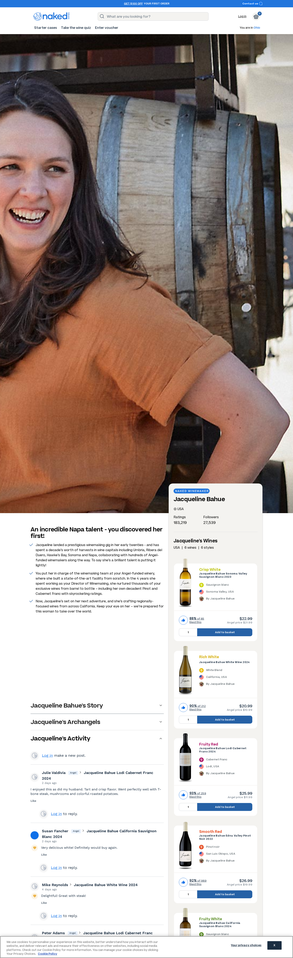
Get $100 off (133, 3)
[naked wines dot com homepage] (51, 16)
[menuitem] (45, 27)
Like (33, 800)
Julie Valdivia (54, 773)
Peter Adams (53, 933)
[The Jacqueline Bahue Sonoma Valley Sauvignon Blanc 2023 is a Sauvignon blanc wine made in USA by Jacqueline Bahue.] (225, 592)
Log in (242, 16)
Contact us (252, 3)
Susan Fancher (55, 831)
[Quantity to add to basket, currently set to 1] (188, 632)
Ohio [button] (257, 27)
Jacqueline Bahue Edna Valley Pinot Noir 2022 (225, 837)
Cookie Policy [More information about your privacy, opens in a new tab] (47, 954)
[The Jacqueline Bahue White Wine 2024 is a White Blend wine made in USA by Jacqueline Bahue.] (225, 678)
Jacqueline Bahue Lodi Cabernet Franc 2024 (222, 750)
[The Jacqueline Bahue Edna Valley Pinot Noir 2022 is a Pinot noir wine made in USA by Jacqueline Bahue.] (225, 854)
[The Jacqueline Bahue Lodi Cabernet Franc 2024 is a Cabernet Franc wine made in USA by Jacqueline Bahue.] (225, 767)
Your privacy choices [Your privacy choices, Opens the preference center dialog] (246, 946)
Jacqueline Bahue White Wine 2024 (224, 662)
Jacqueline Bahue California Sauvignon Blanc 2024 (220, 924)
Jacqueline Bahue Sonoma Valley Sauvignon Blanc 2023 (223, 575)
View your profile (35, 755)
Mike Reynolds (55, 885)
